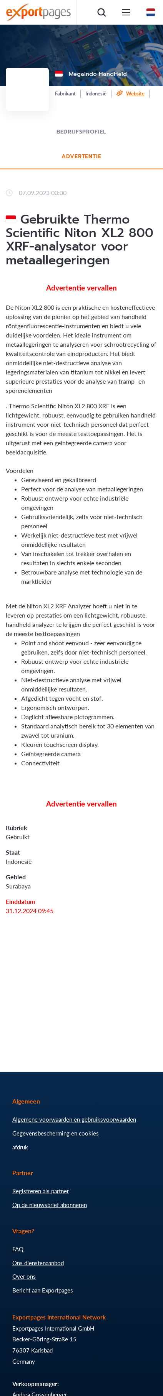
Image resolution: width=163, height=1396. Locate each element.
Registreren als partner (40, 1190)
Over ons (24, 1276)
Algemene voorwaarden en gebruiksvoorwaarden (74, 1119)
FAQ (17, 1249)
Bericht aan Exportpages (42, 1290)
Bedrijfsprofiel (82, 132)
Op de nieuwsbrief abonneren (49, 1204)
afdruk (20, 1147)
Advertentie (81, 156)
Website (135, 93)
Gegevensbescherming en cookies (55, 1133)
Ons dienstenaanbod (38, 1262)
